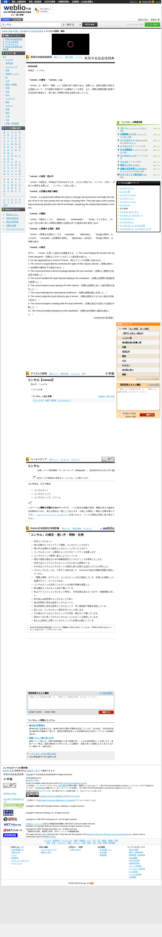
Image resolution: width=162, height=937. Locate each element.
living (66, 201)
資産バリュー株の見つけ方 (41, 740)
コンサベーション (128, 195)
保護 (51, 89)
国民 (104, 85)
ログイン (133, 1)
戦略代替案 (101, 570)
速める (49, 559)
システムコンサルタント (53, 566)
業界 (52, 555)
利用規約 (15, 860)
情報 (89, 606)
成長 (42, 559)
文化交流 (32, 92)
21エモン (126, 365)
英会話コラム (12, 214)
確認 (124, 374)
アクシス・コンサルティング (63, 577)
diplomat (61, 219)
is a (40, 197)
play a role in (102, 201)
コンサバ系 (125, 191)
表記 (54, 182)
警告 (108, 285)
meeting (56, 303)
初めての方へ (143, 19)
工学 (7, 81)
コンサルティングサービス (69, 548)
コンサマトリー (127, 198)
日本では (38, 563)
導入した (104, 566)
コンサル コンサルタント (131, 215)
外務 (30, 241)
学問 (7, 88)
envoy (92, 219)
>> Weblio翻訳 (106, 693)
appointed (42, 260)
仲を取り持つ (128, 370)
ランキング (75, 374)
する (124, 361)
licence (53, 839)
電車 (7, 70)
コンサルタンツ (127, 218)
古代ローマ (41, 478)
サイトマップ (16, 866)
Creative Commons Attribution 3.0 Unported (57, 803)
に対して (98, 285)
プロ (52, 617)
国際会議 (89, 292)
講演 (89, 296)
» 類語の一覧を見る (106, 396)
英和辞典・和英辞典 (137, 858)
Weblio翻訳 (133, 860)
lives (68, 197)
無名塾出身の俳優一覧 (131, 342)
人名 (7, 116)
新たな (82, 566)
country (51, 201)
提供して (85, 577)
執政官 (51, 478)
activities (48, 204)
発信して (98, 606)
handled (45, 278)
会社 (92, 570)
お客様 (55, 552)
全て (4, 57)
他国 (32, 89)
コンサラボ (125, 205)
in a (72, 197)
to (64, 296)
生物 (7, 109)
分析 (71, 584)
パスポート (57, 256)
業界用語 (9, 63)
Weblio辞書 (39, 791)
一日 (42, 617)
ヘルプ (157, 2)
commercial (37, 204)
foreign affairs (102, 234)
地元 (105, 296)
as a (50, 260)
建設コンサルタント (47, 588)
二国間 (105, 271)
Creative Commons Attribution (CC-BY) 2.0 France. (59, 799)
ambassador (77, 219)
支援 (57, 89)
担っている (82, 92)
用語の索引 (69, 57)
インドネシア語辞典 (137, 871)
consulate (69, 234)
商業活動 (102, 89)
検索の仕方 (15, 855)
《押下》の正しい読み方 (132, 333)
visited (44, 296)
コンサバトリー (127, 188)
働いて (66, 588)
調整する (61, 223)
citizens (87, 264)
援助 (99, 311)
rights (74, 264)
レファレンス (126, 146)
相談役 (53, 400)
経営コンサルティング (75, 559)
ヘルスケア (10, 98)
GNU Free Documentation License (73, 786)
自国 (98, 85)
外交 (88, 238)
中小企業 (42, 548)
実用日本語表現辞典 (41, 57)
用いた (52, 253)
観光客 (76, 256)
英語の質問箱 (12, 222)
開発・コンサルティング (72, 545)
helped (93, 253)
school (59, 296)
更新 (111, 318)
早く (48, 617)
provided (47, 311)
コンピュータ (11, 67)
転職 (36, 581)
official (58, 197)
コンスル (37, 389)
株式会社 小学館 (32, 783)
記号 (5, 205)
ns (64, 182)
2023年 (97, 318)
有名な (49, 602)
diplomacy (85, 234)
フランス (79, 260)
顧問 (47, 400)
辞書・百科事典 (21, 31)
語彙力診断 (11, 225)
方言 (7, 120)
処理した (34, 282)
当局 (100, 303)
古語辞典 (75, 2)
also (94, 201)
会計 (87, 566)
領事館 (57, 238)
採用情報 (103, 858)
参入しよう (62, 555)
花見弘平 (126, 351)
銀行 (77, 613)
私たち (37, 609)
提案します (90, 552)
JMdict (44, 837)
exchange (62, 271)
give (67, 296)
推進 (40, 92)
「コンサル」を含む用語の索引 (43, 756)
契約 (61, 609)
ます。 (97, 613)
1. (77, 253)
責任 (53, 267)
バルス (60, 584)
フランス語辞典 (135, 869)
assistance (56, 311)
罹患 (124, 356)
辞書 (5, 2)
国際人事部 (41, 577)
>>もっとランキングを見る (147, 379)
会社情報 (103, 855)
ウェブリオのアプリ (49, 852)
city (83, 197)
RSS (92, 886)
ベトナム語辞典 (135, 877)
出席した (100, 292)
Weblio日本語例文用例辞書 (45, 528)
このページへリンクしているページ (52, 514)
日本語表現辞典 (36, 31)
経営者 (47, 599)
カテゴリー (75, 459)
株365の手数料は (37, 728)
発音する (38, 185)
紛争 (113, 278)
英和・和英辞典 (35, 2)
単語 (75, 85)
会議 (108, 303)
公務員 (68, 89)
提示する (69, 253)
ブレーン (124, 128)
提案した (85, 584)
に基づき (75, 566)
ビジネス (9, 60)
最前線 (82, 606)
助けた (84, 256)
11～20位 (133, 329)
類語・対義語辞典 (19, 2)
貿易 (108, 278)
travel (52, 285)
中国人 (99, 577)
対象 (106, 577)
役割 (73, 92)
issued (44, 285)
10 (62, 253)
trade (55, 278)
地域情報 (104, 592)
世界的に (42, 602)
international (59, 292)
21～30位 (144, 329)
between (104, 204)
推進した (38, 274)
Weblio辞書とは (17, 852)
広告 (71, 613)
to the (64, 311)
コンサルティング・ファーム (47, 497)
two (81, 271)
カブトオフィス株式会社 (131, 174)
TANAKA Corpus (9, 796)
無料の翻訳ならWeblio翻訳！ (45, 10)
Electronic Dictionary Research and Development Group (109, 837)
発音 (42, 182)
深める (68, 92)
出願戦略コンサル (128, 134)
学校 (112, 296)
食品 (7, 113)
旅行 (104, 285)
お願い (82, 620)
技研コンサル (126, 165)
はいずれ (34, 223)
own (46, 201)
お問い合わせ (75, 852)
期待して (87, 617)
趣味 (7, 102)
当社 (52, 584)
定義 (124, 347)
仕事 (75, 620)
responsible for (50, 264)
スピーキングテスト (15, 229)
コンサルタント (64, 400)
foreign (77, 197)
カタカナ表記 (82, 182)
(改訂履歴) (62, 788)
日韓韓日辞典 (63, 2)
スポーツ (9, 106)
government (48, 197)
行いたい (69, 609)
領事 (53, 85)
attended (45, 292)
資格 (81, 563)
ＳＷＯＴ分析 (63, 570)
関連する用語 (46, 234)
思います (79, 609)
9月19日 (105, 318)
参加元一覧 (155, 19)
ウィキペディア (39, 459)
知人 (40, 599)
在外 (89, 311)
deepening (80, 204)
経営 (54, 548)
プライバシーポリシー (20, 863)
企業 (100, 278)
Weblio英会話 (12, 218)
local (54, 296)
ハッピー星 (127, 338)
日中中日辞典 (50, 2)
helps (103, 197)
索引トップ (58, 57)
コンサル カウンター (129, 212)
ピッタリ (65, 552)
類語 (42, 219)
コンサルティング (42, 494)
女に (46, 620)
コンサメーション (128, 202)
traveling (76, 201)
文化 (7, 91)
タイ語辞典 (133, 874)
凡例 (83, 374)
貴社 (36, 559)
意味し (65, 238)
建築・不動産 (11, 84)
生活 (7, 95)
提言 (69, 566)
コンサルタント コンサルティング (135, 229)
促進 (110, 89)
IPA (50, 182)
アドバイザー (38, 400)
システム (94, 566)
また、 (89, 89)
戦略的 (62, 559)
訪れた (33, 300)
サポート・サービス (47, 581)
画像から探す (46, 855)
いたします (97, 559)
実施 (77, 584)
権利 (42, 267)
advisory (60, 285)
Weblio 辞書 (146, 2)
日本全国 (77, 592)
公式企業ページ (106, 852)
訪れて (86, 592)
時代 (67, 592)
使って (74, 570)
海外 (109, 264)
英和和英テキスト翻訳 (38, 693)
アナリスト (43, 592)
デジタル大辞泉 (39, 373)
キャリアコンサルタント (53, 563)
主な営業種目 (126, 149)
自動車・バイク (12, 74)
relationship (94, 204)
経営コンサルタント (61, 602)
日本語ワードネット (34, 826)
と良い (72, 185)
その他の (38, 613)
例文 (57, 253)
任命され (95, 260)
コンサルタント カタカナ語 (132, 225)
